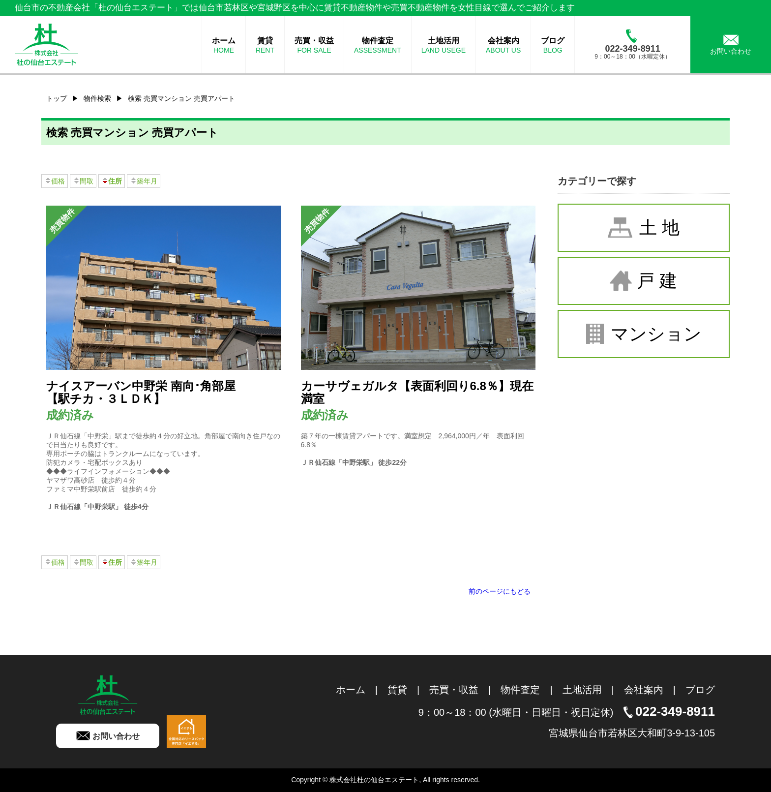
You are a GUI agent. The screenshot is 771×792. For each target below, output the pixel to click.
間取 (83, 181)
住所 (111, 181)
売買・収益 (453, 689)
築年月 (143, 181)
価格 (54, 181)
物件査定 (520, 689)
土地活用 (582, 689)
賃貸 (397, 689)
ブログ (700, 689)
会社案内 (643, 689)
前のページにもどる (500, 591)
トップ (56, 98)
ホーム (350, 689)
